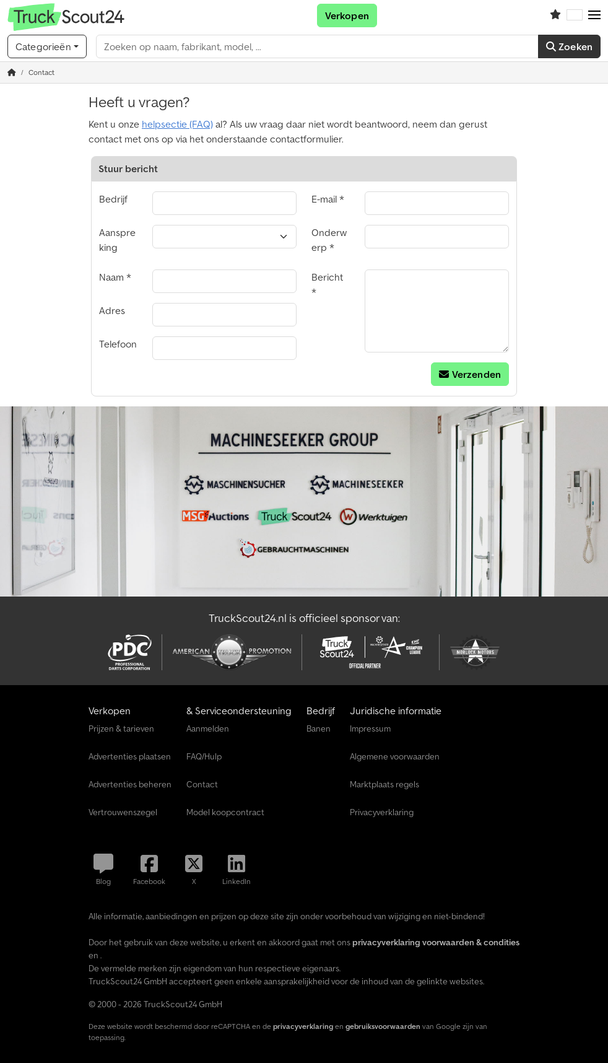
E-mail (324, 199)
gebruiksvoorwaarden (382, 1026)
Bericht (327, 277)
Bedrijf (113, 199)
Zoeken (569, 46)
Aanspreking (117, 239)
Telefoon (118, 344)
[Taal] (574, 15)
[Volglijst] (555, 15)
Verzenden (470, 374)
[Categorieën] (47, 46)
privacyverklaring (303, 1026)
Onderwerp (329, 239)
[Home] (11, 72)
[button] (594, 15)
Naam (111, 277)
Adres (112, 310)
